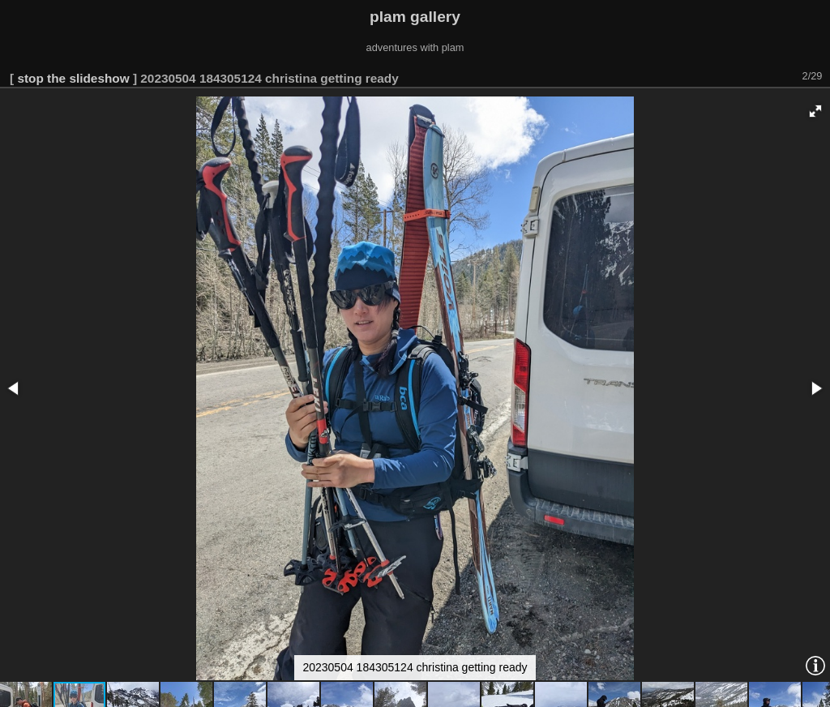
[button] (815, 111)
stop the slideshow (73, 78)
